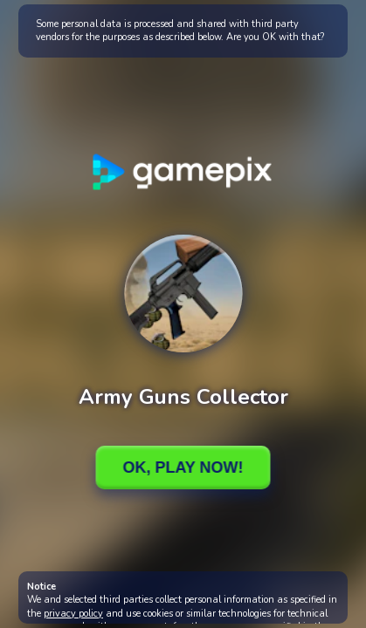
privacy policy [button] (73, 613)
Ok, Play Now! (182, 467)
